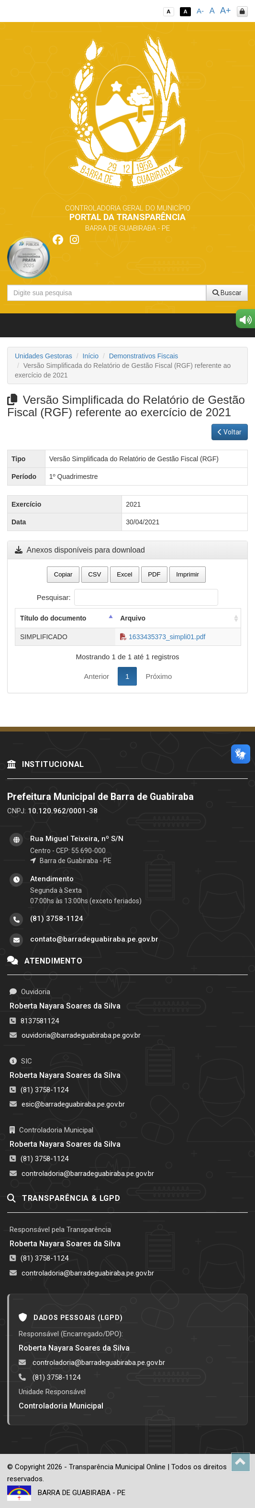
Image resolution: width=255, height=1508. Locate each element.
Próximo (158, 676)
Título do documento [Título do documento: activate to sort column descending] (53, 618)
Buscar (227, 293)
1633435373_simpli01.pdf (162, 637)
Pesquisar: (127, 597)
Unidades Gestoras (43, 356)
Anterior (97, 676)
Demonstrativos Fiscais (143, 356)
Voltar (230, 432)
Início (91, 356)
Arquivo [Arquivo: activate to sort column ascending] (132, 618)
